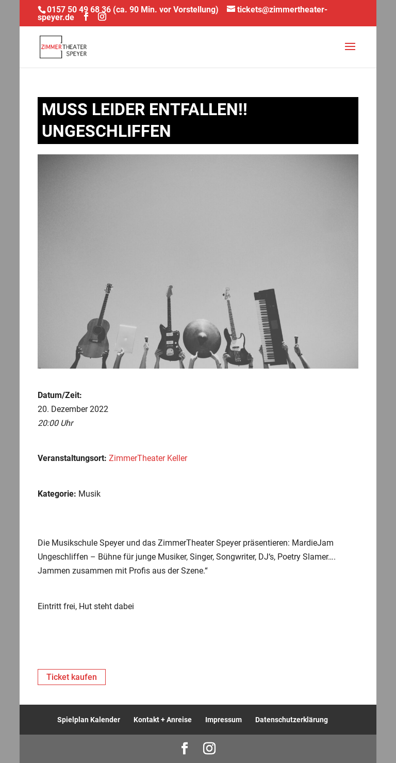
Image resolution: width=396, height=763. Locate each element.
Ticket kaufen (71, 677)
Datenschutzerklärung (291, 720)
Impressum (223, 720)
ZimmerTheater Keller (148, 458)
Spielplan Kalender (88, 720)
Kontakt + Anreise (163, 720)
